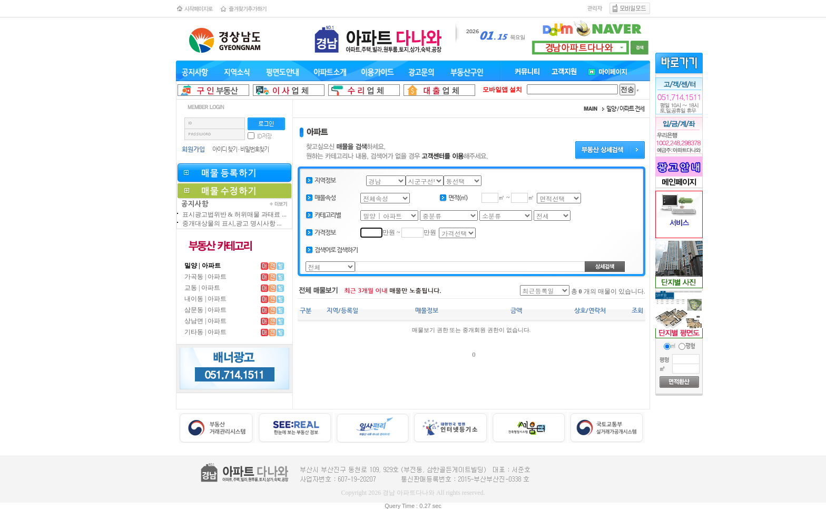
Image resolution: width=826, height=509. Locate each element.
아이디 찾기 (224, 149)
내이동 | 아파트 (205, 298)
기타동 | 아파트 (205, 332)
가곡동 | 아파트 (205, 276)
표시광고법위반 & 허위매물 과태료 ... (234, 214)
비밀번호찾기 (254, 149)
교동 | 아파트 (202, 287)
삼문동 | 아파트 (205, 310)
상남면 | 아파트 (205, 321)
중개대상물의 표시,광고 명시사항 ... (232, 223)
